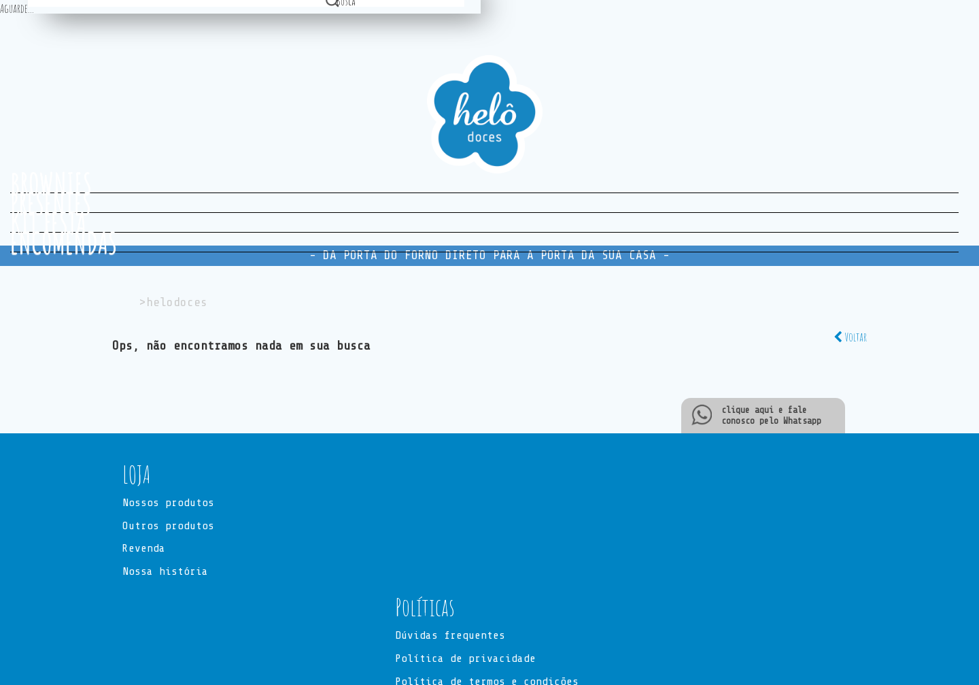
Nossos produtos (168, 503)
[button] (489, 474)
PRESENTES (50, 203)
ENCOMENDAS (63, 242)
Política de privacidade (465, 659)
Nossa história (165, 573)
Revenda (143, 550)
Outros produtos (168, 526)
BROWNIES (51, 183)
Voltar (850, 336)
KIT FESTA (48, 223)
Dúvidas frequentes (450, 637)
